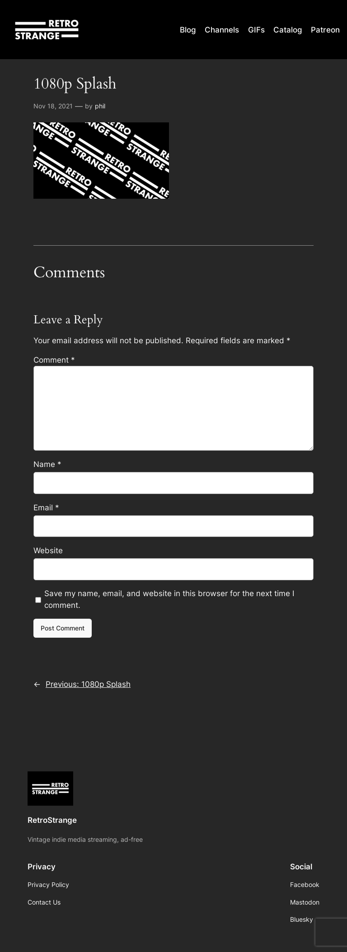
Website (48, 550)
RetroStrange (52, 820)
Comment (54, 359)
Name (47, 464)
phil (100, 106)
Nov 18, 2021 (53, 106)
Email (46, 507)
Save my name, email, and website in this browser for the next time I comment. (169, 599)
